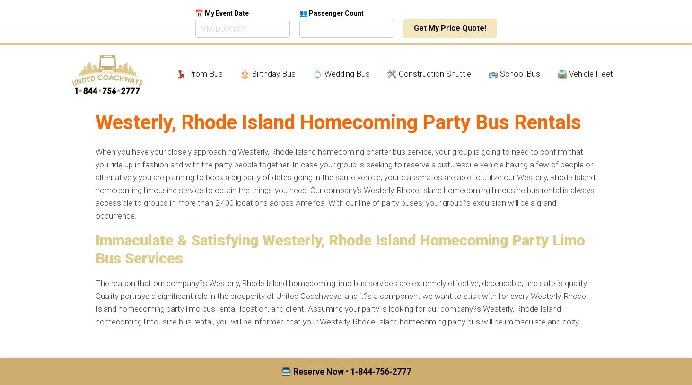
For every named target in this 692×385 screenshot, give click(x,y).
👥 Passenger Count (331, 13)
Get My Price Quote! (450, 28)
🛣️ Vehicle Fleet (585, 74)
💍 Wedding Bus (341, 74)
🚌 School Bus (514, 74)
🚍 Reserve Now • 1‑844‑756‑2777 (346, 371)
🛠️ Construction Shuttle (429, 74)
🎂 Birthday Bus (268, 74)
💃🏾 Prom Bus (199, 74)
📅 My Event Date (222, 13)
